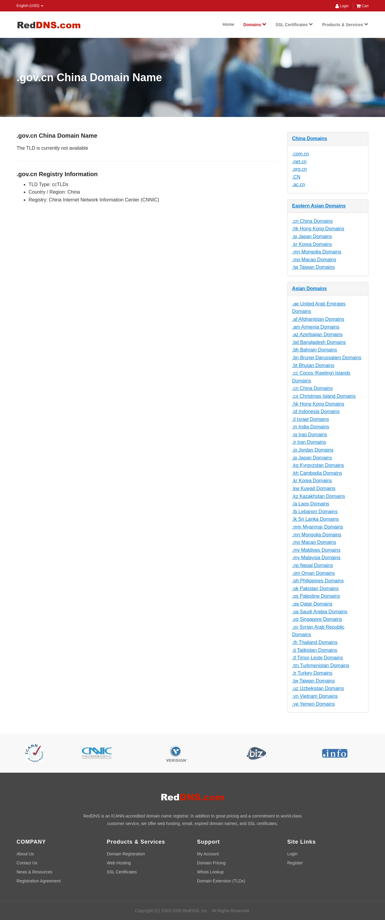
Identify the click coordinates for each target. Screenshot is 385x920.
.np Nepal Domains (312, 565)
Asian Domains (309, 288)
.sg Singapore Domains (317, 619)
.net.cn (299, 161)
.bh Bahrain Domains (314, 349)
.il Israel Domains (310, 419)
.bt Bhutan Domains (313, 365)
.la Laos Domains (310, 503)
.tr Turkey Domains (312, 673)
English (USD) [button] (30, 6)
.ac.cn (298, 184)
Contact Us (27, 862)
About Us (25, 853)
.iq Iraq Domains (309, 434)
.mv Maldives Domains (316, 550)
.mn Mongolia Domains (316, 251)
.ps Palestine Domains (316, 596)
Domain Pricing (211, 862)
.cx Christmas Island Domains (324, 396)
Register (295, 862)
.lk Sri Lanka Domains (315, 519)
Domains (254, 24)
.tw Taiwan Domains (313, 267)
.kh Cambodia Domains (317, 473)
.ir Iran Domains (309, 442)
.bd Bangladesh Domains (319, 342)
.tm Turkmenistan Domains (320, 665)
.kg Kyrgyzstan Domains (318, 465)
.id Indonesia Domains (316, 411)
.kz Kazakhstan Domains (318, 496)
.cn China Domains (312, 221)
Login (342, 6)
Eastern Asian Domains (319, 205)
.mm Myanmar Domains (317, 526)
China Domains (309, 138)
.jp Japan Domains (312, 236)
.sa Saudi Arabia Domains (319, 611)
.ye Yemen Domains (313, 704)
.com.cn (300, 153)
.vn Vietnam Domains (315, 696)
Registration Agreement (38, 881)
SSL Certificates (294, 24)
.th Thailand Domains (314, 642)
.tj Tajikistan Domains (314, 650)
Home (228, 24)
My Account (208, 853)
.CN (296, 176)
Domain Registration (126, 853)
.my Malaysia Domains (316, 557)
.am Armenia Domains (315, 327)
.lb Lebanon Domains (314, 511)
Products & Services (345, 24)
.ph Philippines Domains (318, 580)
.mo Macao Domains (314, 259)
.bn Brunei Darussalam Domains (326, 357)
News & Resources (34, 871)
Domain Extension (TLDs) (221, 881)
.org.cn (299, 169)
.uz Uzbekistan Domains (318, 688)
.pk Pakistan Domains (315, 588)
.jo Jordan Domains (313, 449)
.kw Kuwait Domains (313, 488)
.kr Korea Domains (312, 244)
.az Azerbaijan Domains (317, 334)
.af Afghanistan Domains (318, 319)
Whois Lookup (210, 871)
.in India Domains (310, 426)
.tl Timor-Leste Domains (317, 657)
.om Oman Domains (313, 573)
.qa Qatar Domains (312, 603)
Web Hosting (119, 862)
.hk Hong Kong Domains (318, 228)
